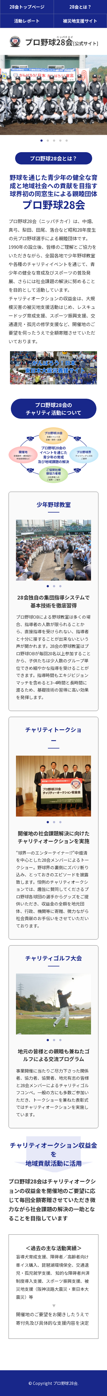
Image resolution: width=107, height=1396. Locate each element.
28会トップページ (27, 7)
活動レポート (27, 21)
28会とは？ (80, 7)
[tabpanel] (53, 95)
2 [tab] (48, 141)
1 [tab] (42, 141)
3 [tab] (54, 141)
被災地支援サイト (80, 21)
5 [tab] (67, 141)
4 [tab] (60, 141)
